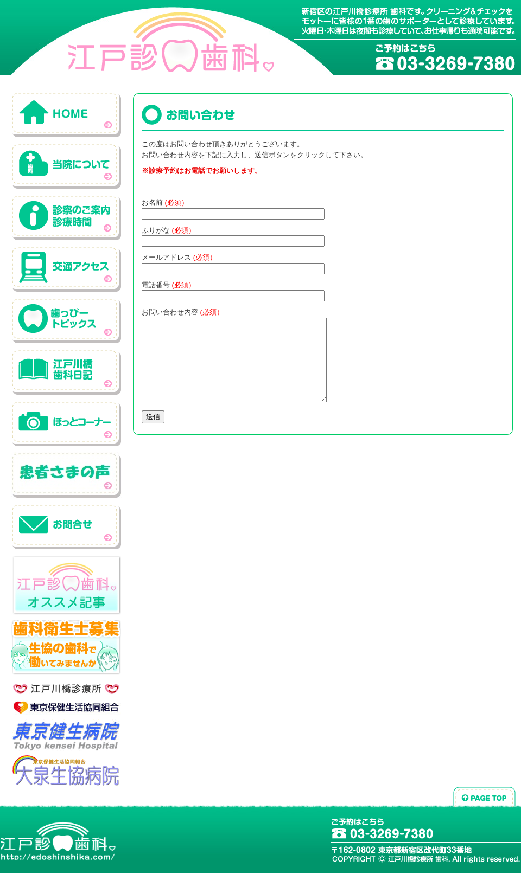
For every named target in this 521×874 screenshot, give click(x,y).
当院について (66, 166)
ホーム (66, 114)
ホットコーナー (66, 423)
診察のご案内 (66, 217)
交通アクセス (66, 269)
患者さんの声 (66, 475)
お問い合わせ (66, 526)
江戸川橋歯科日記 (66, 372)
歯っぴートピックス (66, 320)
